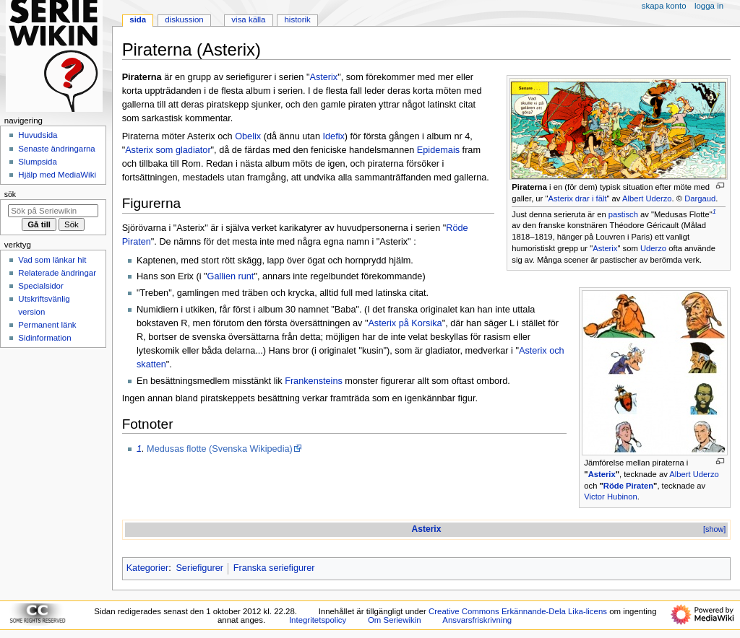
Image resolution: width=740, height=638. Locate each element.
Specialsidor (40, 285)
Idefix (334, 136)
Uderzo (653, 248)
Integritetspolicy (317, 620)
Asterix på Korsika (405, 323)
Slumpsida (37, 161)
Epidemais (438, 150)
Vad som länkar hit (52, 259)
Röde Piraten (628, 485)
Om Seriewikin (394, 620)
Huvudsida (37, 135)
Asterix (605, 248)
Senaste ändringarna (56, 148)
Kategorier (147, 568)
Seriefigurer (199, 568)
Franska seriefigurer (274, 568)
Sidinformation (44, 337)
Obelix (248, 136)
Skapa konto (664, 5)
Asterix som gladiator (167, 150)
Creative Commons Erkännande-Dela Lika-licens (518, 611)
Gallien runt (230, 276)
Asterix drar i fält (577, 198)
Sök (10, 194)
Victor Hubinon (610, 496)
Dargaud (699, 198)
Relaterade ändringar (57, 272)
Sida (137, 19)
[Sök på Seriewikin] (53, 210)
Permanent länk (47, 324)
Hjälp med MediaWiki (57, 174)
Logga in (708, 5)
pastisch (623, 214)
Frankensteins (314, 381)
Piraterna (529, 187)
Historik (298, 19)
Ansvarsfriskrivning (477, 620)
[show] (714, 529)
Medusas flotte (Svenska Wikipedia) (220, 449)
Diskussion (184, 19)
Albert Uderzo (647, 198)
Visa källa (248, 19)
